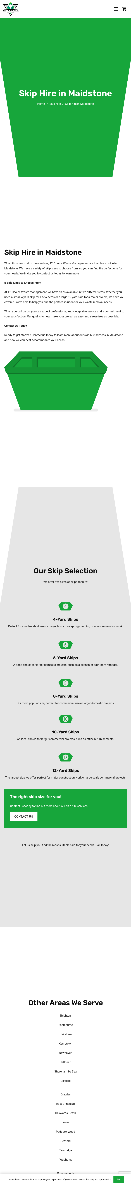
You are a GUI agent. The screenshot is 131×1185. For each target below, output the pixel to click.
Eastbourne (65, 1025)
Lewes (65, 1122)
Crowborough (65, 1173)
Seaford (66, 1141)
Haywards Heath (65, 1113)
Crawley (66, 1094)
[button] (115, 9)
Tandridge (65, 1150)
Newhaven (65, 1053)
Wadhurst (65, 1159)
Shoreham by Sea (65, 1071)
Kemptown (65, 1043)
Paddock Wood (65, 1131)
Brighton (65, 1015)
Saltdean (65, 1062)
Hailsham (65, 1034)
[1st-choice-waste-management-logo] (11, 9)
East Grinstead (65, 1103)
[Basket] (124, 8)
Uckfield (66, 1081)
